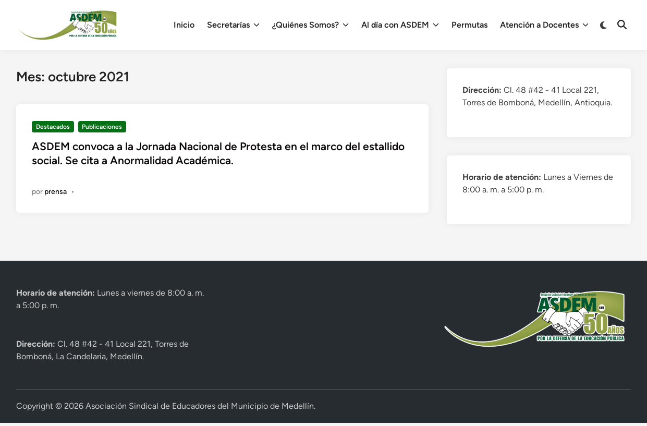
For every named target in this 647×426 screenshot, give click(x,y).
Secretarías (233, 25)
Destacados (53, 126)
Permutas (469, 25)
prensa (55, 191)
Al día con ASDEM (400, 25)
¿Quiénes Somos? (310, 25)
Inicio (184, 25)
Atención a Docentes (544, 25)
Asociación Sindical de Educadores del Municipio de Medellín (200, 406)
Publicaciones (102, 126)
